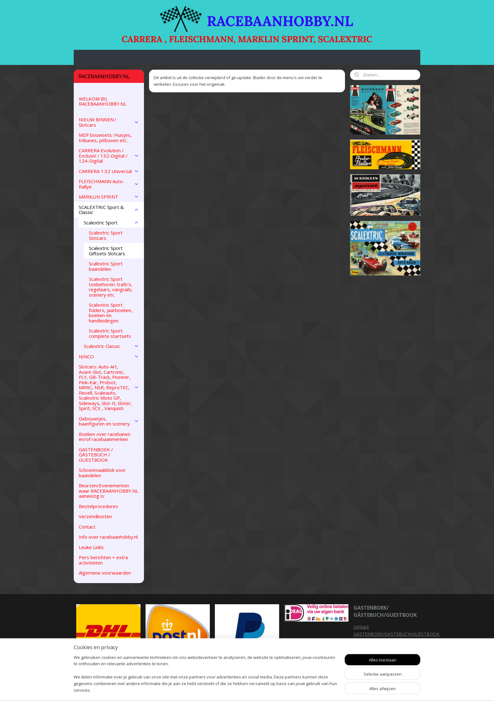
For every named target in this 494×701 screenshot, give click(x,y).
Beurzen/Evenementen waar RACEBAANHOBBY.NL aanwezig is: (108, 490)
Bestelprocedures (98, 506)
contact (361, 627)
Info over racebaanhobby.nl (108, 537)
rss (286, 689)
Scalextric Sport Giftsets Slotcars (107, 251)
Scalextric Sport (111, 222)
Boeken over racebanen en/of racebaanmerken (104, 437)
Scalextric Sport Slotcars (106, 235)
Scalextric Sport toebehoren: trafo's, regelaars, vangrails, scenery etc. (111, 287)
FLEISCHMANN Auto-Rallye (109, 184)
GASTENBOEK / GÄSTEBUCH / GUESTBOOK (96, 454)
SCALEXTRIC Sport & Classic (109, 210)
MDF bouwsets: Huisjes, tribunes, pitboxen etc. (105, 137)
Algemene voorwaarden (105, 573)
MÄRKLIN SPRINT (109, 197)
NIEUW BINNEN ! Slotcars (109, 122)
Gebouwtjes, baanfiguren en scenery (109, 421)
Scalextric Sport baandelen (106, 266)
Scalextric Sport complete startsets (110, 333)
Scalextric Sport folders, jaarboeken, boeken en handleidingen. (110, 313)
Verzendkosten (95, 516)
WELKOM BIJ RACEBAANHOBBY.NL (102, 101)
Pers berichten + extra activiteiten (103, 560)
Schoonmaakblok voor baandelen (102, 472)
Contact (87, 527)
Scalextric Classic (111, 346)
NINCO (109, 356)
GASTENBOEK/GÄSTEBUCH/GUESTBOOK (396, 634)
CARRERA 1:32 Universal (109, 171)
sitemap (273, 689)
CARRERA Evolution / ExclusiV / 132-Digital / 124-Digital (109, 155)
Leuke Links (91, 547)
